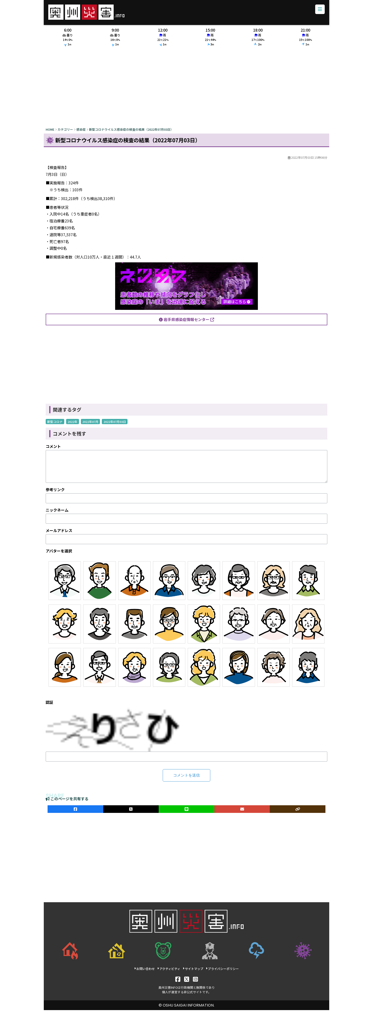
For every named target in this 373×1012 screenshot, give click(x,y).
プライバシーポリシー (222, 970)
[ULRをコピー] (297, 811)
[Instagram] (195, 981)
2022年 (72, 423)
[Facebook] (177, 981)
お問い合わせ (144, 970)
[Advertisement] (186, 89)
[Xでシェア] (131, 811)
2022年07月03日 (114, 423)
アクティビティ (168, 970)
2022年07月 (90, 423)
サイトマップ (193, 970)
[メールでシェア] (242, 811)
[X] (186, 981)
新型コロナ (55, 423)
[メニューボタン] (319, 10)
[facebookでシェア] (75, 811)
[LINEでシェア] (186, 811)
